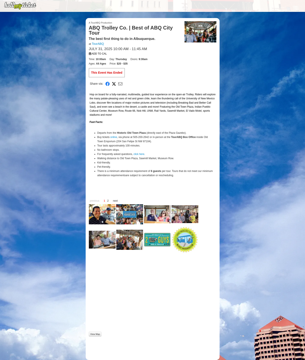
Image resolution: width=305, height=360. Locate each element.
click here (138, 154)
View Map (95, 334)
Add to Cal (98, 53)
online (113, 137)
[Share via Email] (120, 84)
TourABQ (98, 43)
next (115, 200)
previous (94, 200)
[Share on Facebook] (107, 84)
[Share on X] (114, 84)
